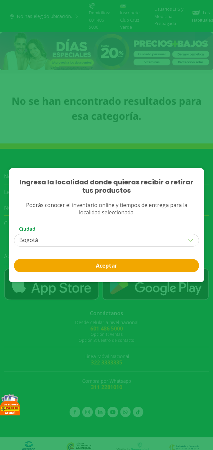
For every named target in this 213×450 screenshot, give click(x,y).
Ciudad (27, 229)
